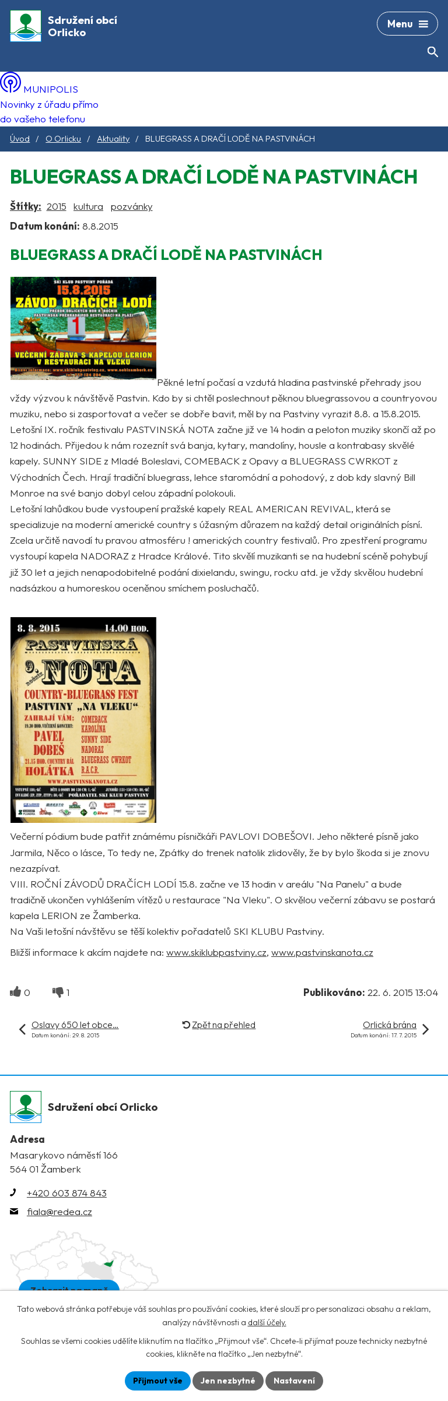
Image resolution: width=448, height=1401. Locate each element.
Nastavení (294, 1380)
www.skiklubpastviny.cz (216, 952)
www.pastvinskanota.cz (322, 952)
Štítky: (25, 206)
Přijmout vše (158, 1380)
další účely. (267, 1322)
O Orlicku (63, 138)
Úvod (20, 138)
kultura (88, 206)
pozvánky (132, 206)
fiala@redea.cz (59, 1211)
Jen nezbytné (228, 1380)
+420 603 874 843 (67, 1193)
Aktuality (113, 138)
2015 (56, 206)
